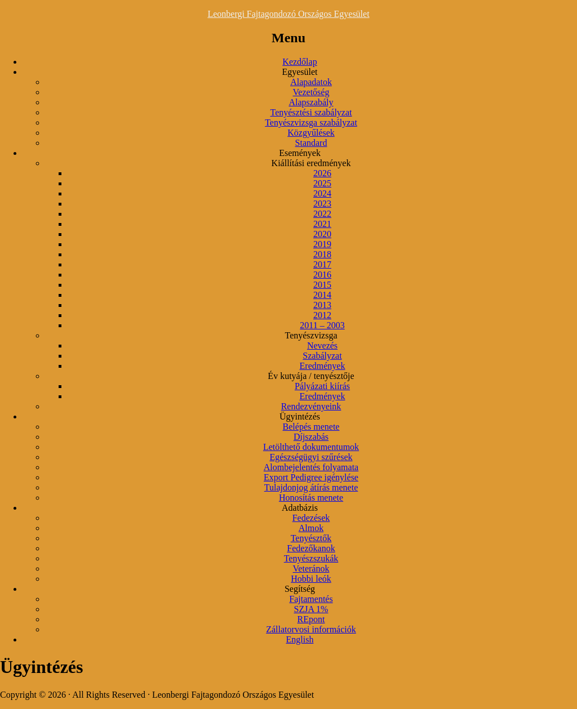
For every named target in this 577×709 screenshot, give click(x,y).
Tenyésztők (311, 538)
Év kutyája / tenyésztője (311, 376)
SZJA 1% (311, 609)
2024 (322, 193)
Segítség (300, 589)
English (300, 639)
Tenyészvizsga (311, 335)
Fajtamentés (310, 599)
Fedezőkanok (311, 548)
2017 (322, 264)
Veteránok (311, 568)
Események (300, 153)
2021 (322, 224)
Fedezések (311, 518)
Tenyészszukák (311, 558)
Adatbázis (300, 507)
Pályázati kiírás (322, 386)
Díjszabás (311, 437)
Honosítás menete (311, 497)
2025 (322, 183)
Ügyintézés (299, 416)
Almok (311, 528)
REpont (311, 619)
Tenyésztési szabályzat (311, 112)
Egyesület (299, 72)
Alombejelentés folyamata (311, 467)
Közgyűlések (311, 132)
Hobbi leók (311, 578)
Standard (311, 143)
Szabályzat (322, 355)
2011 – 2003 (322, 325)
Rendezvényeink (311, 406)
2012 (322, 315)
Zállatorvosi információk (311, 629)
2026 (322, 173)
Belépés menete (311, 426)
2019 (322, 244)
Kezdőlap (299, 61)
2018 (322, 254)
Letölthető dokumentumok (311, 447)
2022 (322, 214)
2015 (322, 284)
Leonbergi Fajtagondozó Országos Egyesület (288, 14)
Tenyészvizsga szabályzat (311, 122)
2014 (322, 295)
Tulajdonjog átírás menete (311, 487)
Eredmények (322, 366)
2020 (322, 234)
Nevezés (322, 345)
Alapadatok (311, 82)
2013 (322, 305)
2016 (322, 274)
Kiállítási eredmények (311, 163)
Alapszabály (310, 102)
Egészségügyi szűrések (310, 457)
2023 (322, 203)
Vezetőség (311, 92)
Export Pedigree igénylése (311, 477)
